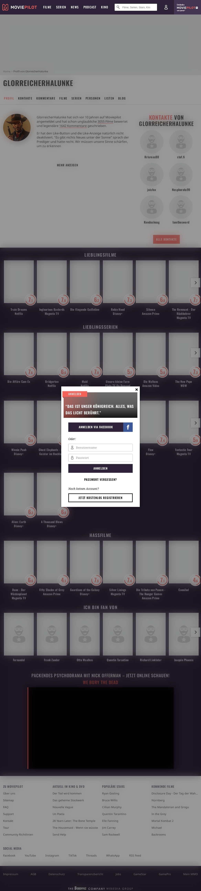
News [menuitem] (75, 7)
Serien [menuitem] (61, 7)
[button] (100, 427)
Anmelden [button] (100, 468)
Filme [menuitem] (47, 7)
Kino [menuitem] (104, 7)
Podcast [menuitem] (89, 7)
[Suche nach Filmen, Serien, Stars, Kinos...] (135, 7)
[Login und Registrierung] (166, 7)
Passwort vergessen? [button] (100, 479)
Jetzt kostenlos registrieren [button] (100, 498)
